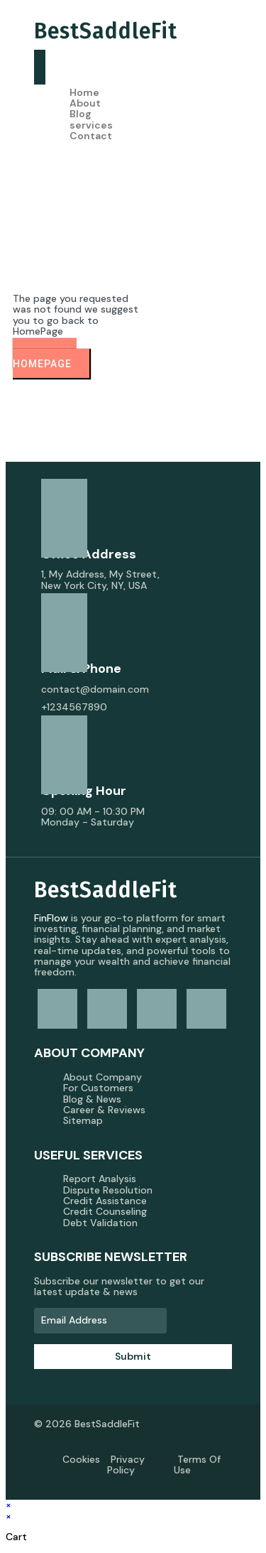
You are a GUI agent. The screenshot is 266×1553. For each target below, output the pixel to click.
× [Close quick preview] (8, 1504)
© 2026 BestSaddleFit (87, 1423)
